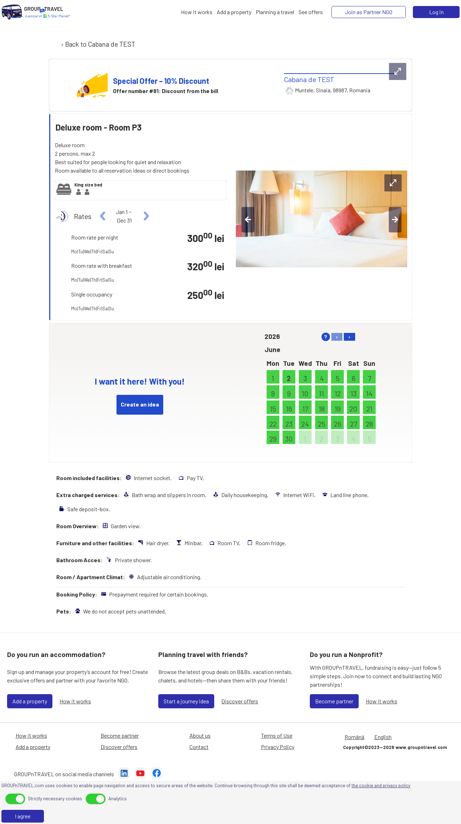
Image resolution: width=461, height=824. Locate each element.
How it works (75, 701)
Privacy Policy (277, 746)
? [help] (325, 336)
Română (354, 736)
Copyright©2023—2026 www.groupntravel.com (395, 747)
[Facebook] (156, 774)
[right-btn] (395, 219)
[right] (145, 216)
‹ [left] (337, 336)
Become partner (334, 701)
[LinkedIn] (124, 774)
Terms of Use (276, 735)
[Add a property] (234, 12)
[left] (103, 216)
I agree (22, 816)
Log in (436, 11)
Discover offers (239, 701)
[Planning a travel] (275, 12)
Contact (199, 746)
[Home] (12, 12)
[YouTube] (140, 774)
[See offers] (310, 12)
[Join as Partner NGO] (368, 12)
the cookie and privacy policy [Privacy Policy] (381, 785)
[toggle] (15, 799)
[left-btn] (247, 219)
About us (200, 735)
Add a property (29, 701)
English (383, 736)
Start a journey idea (186, 701)
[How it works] (197, 12)
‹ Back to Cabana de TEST (97, 44)
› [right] (349, 336)
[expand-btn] (397, 71)
